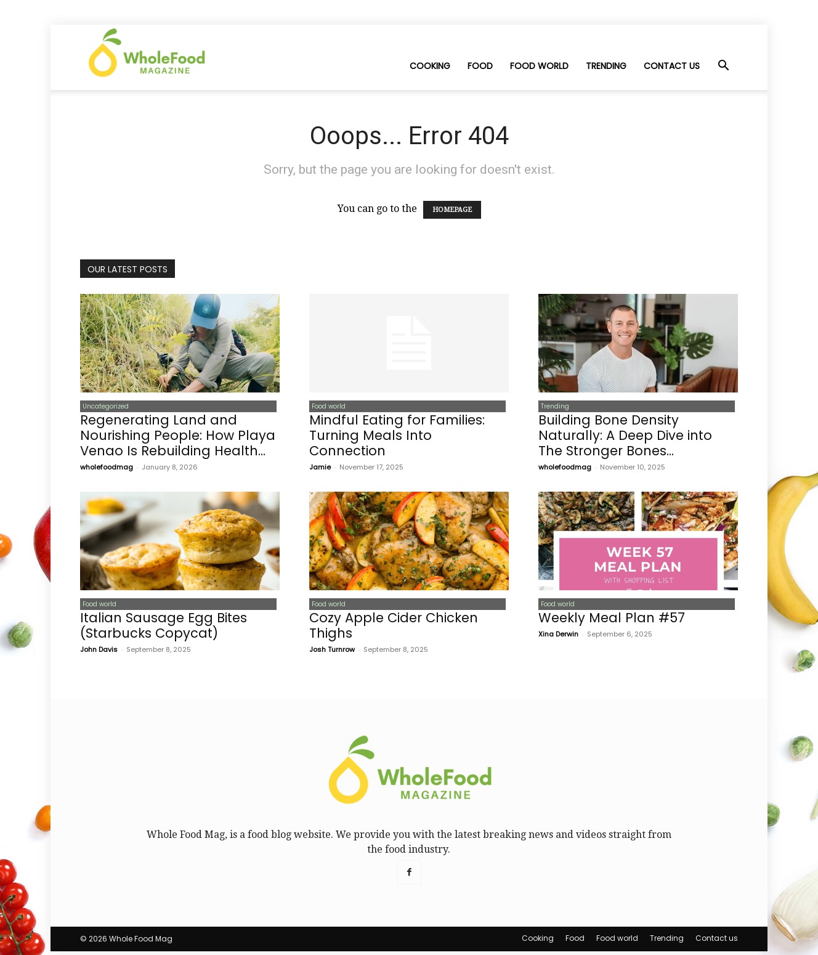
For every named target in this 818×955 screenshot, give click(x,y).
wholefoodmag (106, 469)
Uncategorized (103, 407)
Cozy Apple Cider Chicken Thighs (393, 629)
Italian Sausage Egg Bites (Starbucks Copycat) (163, 629)
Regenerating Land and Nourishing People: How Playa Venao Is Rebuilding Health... (177, 437)
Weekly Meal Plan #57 (611, 621)
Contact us (672, 66)
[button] (723, 66)
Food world (539, 66)
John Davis (99, 653)
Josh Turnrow (332, 653)
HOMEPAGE (452, 210)
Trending (606, 66)
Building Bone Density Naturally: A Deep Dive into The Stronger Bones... (625, 437)
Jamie (320, 469)
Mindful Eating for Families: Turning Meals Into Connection (397, 437)
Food (480, 66)
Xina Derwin (558, 638)
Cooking (430, 66)
